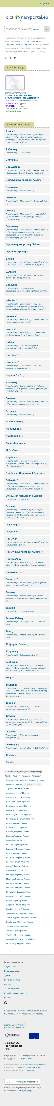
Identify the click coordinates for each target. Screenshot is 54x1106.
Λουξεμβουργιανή (17, 443)
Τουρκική (11, 703)
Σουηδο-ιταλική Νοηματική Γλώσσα (19, 922)
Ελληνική (11, 271)
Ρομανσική (13, 572)
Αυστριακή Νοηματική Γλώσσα (18, 797)
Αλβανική (11, 149)
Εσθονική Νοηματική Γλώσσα (17, 832)
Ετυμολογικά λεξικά (18, 142)
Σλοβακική (12, 651)
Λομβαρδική (14, 436)
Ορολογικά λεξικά (39, 307)
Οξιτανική (24, 780)
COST (19, 1056)
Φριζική (11, 755)
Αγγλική (10, 131)
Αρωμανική (26, 776)
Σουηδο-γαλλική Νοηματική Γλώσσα (20, 913)
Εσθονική (11, 284)
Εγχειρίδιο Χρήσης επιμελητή (15, 993)
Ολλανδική (12, 480)
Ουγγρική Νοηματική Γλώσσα (17, 883)
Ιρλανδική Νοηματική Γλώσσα (17, 836)
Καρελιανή (13, 355)
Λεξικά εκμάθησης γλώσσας (18, 237)
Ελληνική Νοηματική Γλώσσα (17, 828)
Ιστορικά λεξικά (27, 135)
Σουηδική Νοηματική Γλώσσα (17, 909)
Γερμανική (12, 226)
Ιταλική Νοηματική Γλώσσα (16, 853)
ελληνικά (45, 4)
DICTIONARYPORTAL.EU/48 (15, 93)
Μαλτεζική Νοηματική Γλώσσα (17, 875)
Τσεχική (10, 716)
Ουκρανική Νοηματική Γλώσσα (18, 888)
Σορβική (12, 677)
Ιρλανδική (11, 300)
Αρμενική (16, 776)
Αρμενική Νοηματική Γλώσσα (17, 793)
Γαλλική (10, 210)
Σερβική (10, 608)
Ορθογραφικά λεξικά (16, 173)
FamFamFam (32, 1070)
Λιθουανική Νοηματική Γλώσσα (18, 871)
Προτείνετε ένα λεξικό (12, 980)
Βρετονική (12, 187)
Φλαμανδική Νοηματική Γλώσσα (18, 944)
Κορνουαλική (15, 375)
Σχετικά (7, 976)
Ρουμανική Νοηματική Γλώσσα (18, 896)
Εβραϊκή (9, 780)
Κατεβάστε (8, 998)
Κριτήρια (7, 984)
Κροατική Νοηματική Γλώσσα (17, 862)
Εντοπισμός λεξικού (12, 971)
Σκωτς (9, 631)
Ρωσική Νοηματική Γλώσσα (16, 901)
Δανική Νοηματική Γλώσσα (16, 823)
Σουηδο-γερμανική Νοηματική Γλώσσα (21, 918)
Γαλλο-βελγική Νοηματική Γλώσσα (19, 815)
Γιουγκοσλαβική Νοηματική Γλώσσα (20, 819)
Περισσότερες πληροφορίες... (34, 52)
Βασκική (12, 159)
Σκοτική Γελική (14, 618)
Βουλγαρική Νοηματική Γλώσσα (18, 806)
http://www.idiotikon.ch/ (13, 111)
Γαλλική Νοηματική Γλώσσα (17, 810)
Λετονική (11, 411)
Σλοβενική (12, 662)
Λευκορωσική (15, 421)
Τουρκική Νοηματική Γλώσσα (17, 926)
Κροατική (11, 382)
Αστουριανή (36, 776)
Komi (42, 780)
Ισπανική (11, 329)
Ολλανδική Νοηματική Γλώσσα (24, 495)
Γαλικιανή (11, 197)
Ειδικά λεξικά (20, 137)
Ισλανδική (11, 316)
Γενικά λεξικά (12, 135)
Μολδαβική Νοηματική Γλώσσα (18, 879)
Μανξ (16, 780)
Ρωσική (10, 592)
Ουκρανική (13, 531)
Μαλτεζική (13, 450)
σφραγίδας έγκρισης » (23, 1091)
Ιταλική (10, 342)
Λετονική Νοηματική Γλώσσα (17, 866)
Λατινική (11, 398)
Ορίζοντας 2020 (26, 1059)
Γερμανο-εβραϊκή (17, 251)
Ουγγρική (13, 524)
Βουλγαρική (13, 167)
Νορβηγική (12, 457)
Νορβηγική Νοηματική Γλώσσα (25, 473)
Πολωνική (11, 538)
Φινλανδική (12, 744)
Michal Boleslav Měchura (37, 1064)
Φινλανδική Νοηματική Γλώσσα (18, 935)
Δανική (10, 258)
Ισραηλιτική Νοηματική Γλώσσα (18, 849)
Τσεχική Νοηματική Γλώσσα (17, 931)
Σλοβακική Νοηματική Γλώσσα (18, 905)
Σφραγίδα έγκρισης (11, 989)
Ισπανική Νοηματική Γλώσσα (17, 845)
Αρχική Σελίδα (10, 967)
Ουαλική (11, 506)
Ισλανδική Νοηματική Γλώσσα (17, 840)
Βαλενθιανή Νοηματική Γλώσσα (18, 802)
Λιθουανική (13, 428)
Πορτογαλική (13, 559)
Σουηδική (11, 684)
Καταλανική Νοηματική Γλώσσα (18, 858)
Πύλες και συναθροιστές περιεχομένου (25, 217)
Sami (10, 762)
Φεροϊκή (11, 731)
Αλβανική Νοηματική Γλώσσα (17, 789)
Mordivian (10, 785)
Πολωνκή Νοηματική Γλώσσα (24, 551)
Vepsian (19, 785)
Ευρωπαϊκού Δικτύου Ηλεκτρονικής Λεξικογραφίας (23, 1014)
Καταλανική (12, 362)
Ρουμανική (12, 579)
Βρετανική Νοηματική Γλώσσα (25, 180)
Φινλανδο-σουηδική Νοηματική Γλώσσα (21, 939)
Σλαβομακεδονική (17, 644)
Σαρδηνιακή (33, 780)
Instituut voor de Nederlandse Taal (29, 1067)
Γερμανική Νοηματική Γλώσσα (25, 244)
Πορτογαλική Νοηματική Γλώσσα (18, 892)
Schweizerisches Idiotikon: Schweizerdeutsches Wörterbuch (22, 96)
